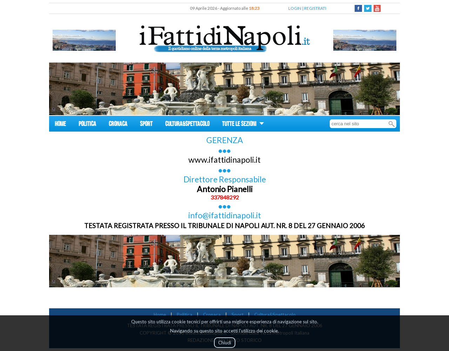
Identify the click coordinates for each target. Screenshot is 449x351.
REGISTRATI (315, 8)
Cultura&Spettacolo (275, 314)
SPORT (146, 124)
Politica (184, 314)
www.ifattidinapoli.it (224, 159)
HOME (60, 124)
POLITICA (87, 124)
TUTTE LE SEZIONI (243, 124)
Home (160, 314)
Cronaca (212, 314)
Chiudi (224, 342)
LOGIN (294, 8)
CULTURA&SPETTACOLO (187, 124)
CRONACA (118, 124)
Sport (237, 314)
